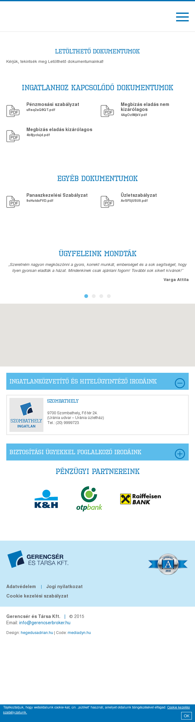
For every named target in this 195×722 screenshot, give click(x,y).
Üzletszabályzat (139, 194)
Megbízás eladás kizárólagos (59, 129)
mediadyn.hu (79, 632)
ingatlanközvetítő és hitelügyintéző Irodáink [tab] (97, 383)
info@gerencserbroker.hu (44, 622)
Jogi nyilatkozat (64, 586)
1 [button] (86, 296)
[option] (97, 271)
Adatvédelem (21, 586)
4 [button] (109, 296)
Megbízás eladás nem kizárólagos (145, 107)
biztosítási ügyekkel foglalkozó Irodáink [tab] (97, 453)
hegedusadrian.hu (37, 632)
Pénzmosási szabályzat (52, 104)
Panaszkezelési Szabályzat (57, 194)
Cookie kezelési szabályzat (37, 595)
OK (186, 716)
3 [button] (101, 296)
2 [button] (94, 296)
